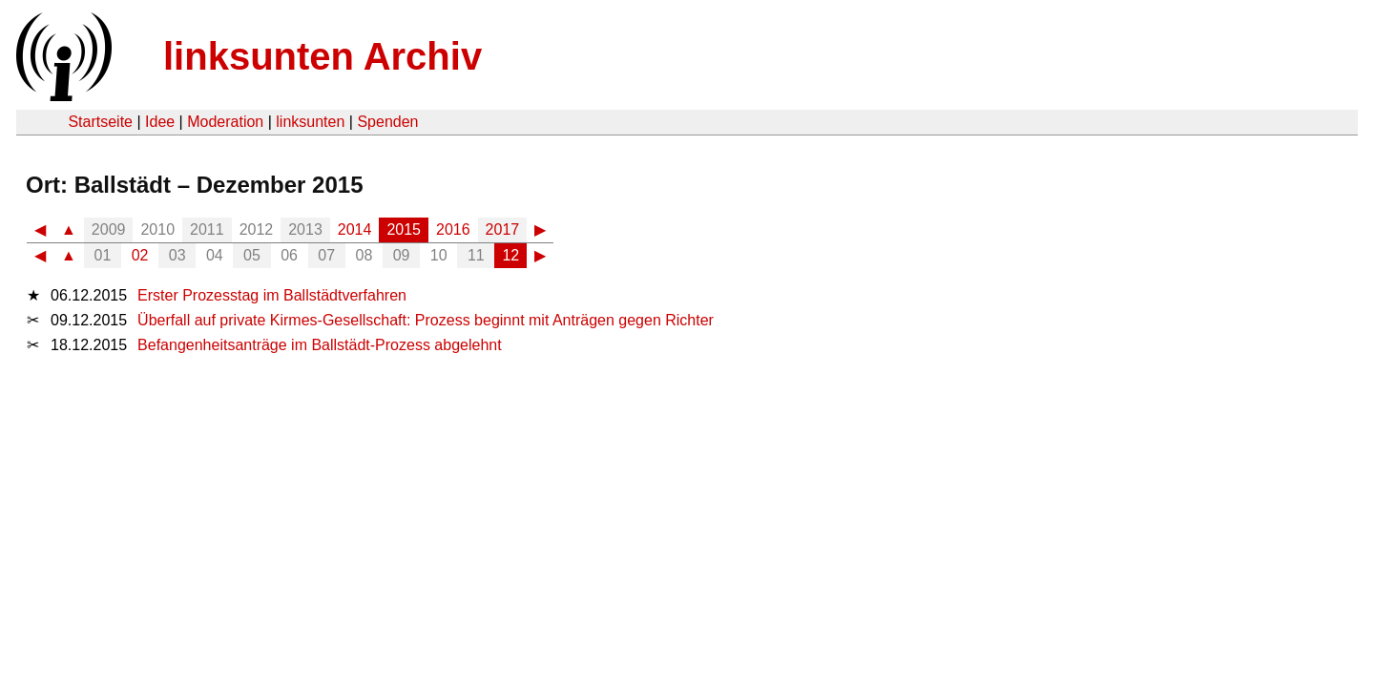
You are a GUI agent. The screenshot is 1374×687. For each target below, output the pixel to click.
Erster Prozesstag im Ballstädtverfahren (271, 295)
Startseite (100, 122)
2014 (355, 229)
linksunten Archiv (322, 56)
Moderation (225, 122)
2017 (503, 229)
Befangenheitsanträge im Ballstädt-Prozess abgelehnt (319, 345)
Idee (160, 122)
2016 (453, 229)
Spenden (387, 122)
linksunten (310, 122)
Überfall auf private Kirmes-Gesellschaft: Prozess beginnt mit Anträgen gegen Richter (425, 320)
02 (140, 255)
